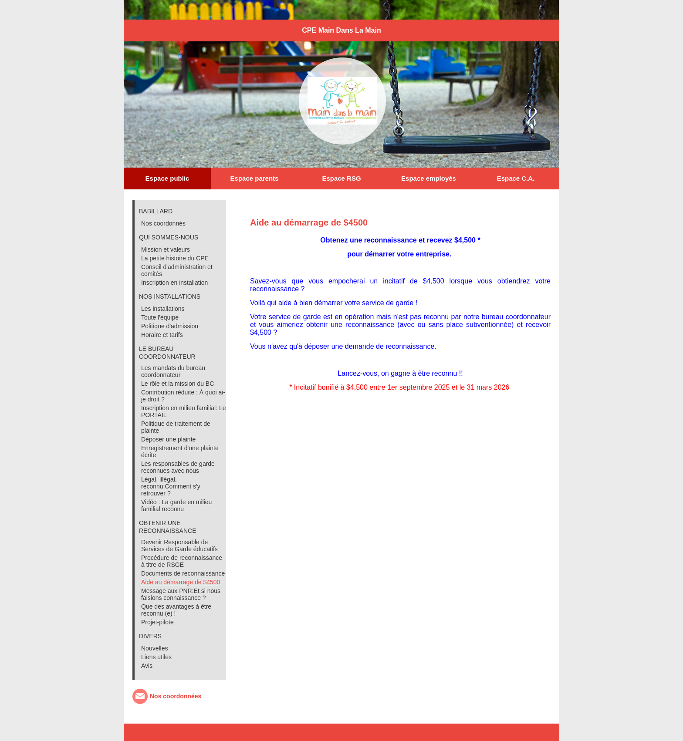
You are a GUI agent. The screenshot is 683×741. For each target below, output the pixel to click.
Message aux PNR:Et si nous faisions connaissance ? (180, 594)
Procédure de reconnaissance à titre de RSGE (181, 561)
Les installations (163, 308)
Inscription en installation (174, 282)
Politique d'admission (169, 326)
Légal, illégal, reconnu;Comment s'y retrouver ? (170, 486)
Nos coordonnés (163, 223)
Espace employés (428, 178)
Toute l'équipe (160, 317)
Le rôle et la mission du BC (177, 383)
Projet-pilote (157, 622)
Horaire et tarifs (162, 334)
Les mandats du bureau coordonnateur (173, 371)
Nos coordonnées (175, 696)
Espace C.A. (516, 178)
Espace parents (254, 178)
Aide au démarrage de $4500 (180, 582)
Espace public (167, 178)
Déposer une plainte (168, 439)
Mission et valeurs (165, 249)
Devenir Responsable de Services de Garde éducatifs (179, 545)
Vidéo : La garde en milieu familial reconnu (176, 505)
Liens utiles (156, 656)
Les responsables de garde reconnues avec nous (178, 467)
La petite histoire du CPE (175, 258)
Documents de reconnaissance (183, 573)
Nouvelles (154, 648)
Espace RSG (341, 178)
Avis (146, 665)
